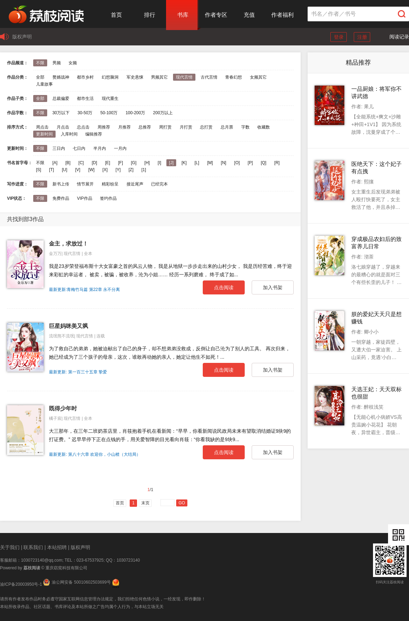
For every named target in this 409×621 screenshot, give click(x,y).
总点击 (83, 127)
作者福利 (282, 15)
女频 (73, 62)
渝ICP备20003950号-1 (21, 584)
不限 (40, 62)
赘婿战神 (60, 77)
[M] (210, 162)
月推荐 (124, 127)
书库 (182, 15)
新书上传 (60, 184)
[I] (159, 162)
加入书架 (272, 287)
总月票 (227, 127)
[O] (237, 162)
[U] (64, 169)
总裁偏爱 (60, 98)
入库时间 (69, 134)
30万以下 (61, 112)
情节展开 (85, 184)
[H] (147, 162)
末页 (145, 503)
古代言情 (209, 77)
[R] (277, 162)
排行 (149, 15)
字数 (245, 127)
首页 (116, 15)
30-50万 (85, 112)
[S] (38, 169)
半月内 (99, 148)
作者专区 (216, 15)
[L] (196, 162)
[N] (223, 162)
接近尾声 (135, 184)
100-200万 (135, 112)
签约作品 (108, 198)
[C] (81, 162)
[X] (105, 169)
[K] (184, 162)
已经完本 (159, 184)
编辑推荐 (93, 134)
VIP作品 (84, 198)
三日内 (58, 148)
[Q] (263, 162)
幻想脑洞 (110, 77)
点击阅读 (224, 287)
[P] (250, 162)
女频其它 (258, 77)
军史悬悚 (135, 77)
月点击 (63, 127)
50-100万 (108, 112)
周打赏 (165, 127)
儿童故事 (44, 84)
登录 (339, 37)
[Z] (131, 169)
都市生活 (85, 98)
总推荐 (144, 127)
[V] (77, 169)
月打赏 (186, 127)
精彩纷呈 (110, 184)
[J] (171, 162)
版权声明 (22, 36)
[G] (133, 162)
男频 (56, 62)
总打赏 (206, 127)
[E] (107, 162)
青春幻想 (233, 77)
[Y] (118, 169)
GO (182, 503)
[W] (91, 169)
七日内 (79, 148)
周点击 (42, 127)
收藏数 (263, 127)
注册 (362, 37)
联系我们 (33, 547)
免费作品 (60, 198)
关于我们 (10, 547)
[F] (120, 162)
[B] (68, 162)
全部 (40, 77)
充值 (249, 15)
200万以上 (163, 112)
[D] (94, 162)
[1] (143, 169)
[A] (55, 162)
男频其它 (159, 77)
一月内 (120, 148)
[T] (51, 169)
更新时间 (44, 134)
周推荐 (104, 127)
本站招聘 (57, 547)
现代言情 (184, 77)
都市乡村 (85, 77)
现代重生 (110, 98)
